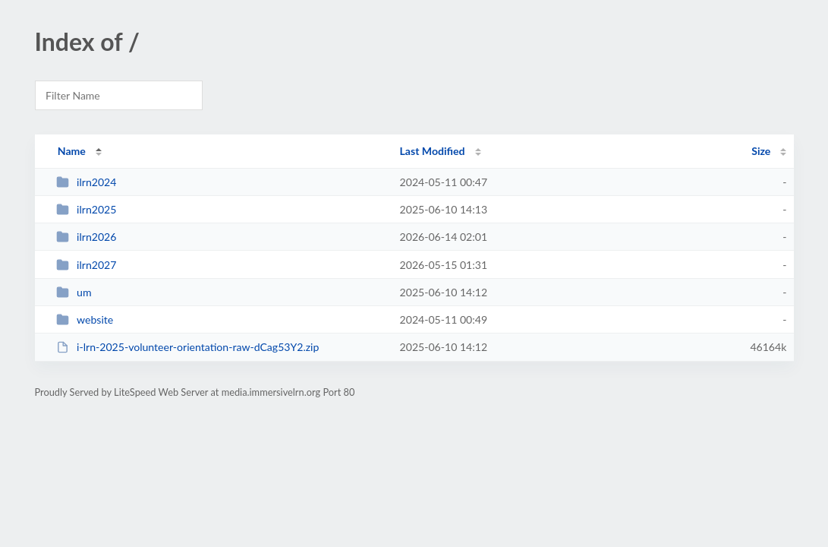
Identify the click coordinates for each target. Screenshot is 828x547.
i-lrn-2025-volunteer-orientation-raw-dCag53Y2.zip (188, 346)
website (85, 319)
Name (72, 150)
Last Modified (432, 150)
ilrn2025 (86, 209)
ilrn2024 (86, 181)
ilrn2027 (86, 264)
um (74, 292)
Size (760, 150)
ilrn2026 (86, 236)
